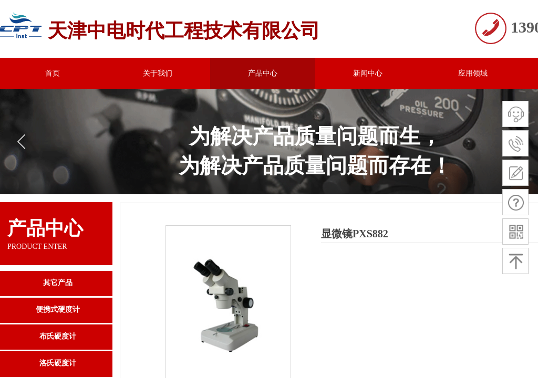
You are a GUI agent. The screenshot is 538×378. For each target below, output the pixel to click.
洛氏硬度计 (57, 363)
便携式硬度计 (58, 309)
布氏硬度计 (57, 336)
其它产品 (58, 283)
